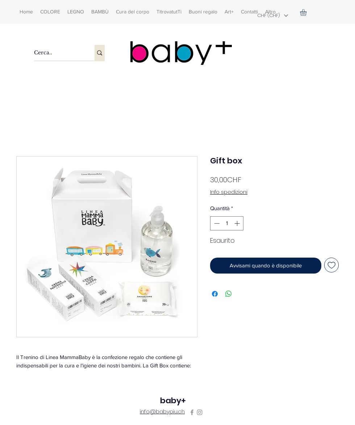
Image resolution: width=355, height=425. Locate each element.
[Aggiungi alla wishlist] (331, 265)
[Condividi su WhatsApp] (228, 293)
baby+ (173, 400)
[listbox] (272, 15)
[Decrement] (216, 223)
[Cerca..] (56, 53)
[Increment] (238, 223)
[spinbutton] (227, 223)
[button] (272, 15)
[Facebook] (192, 412)
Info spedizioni (228, 192)
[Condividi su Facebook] (214, 293)
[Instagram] (199, 412)
